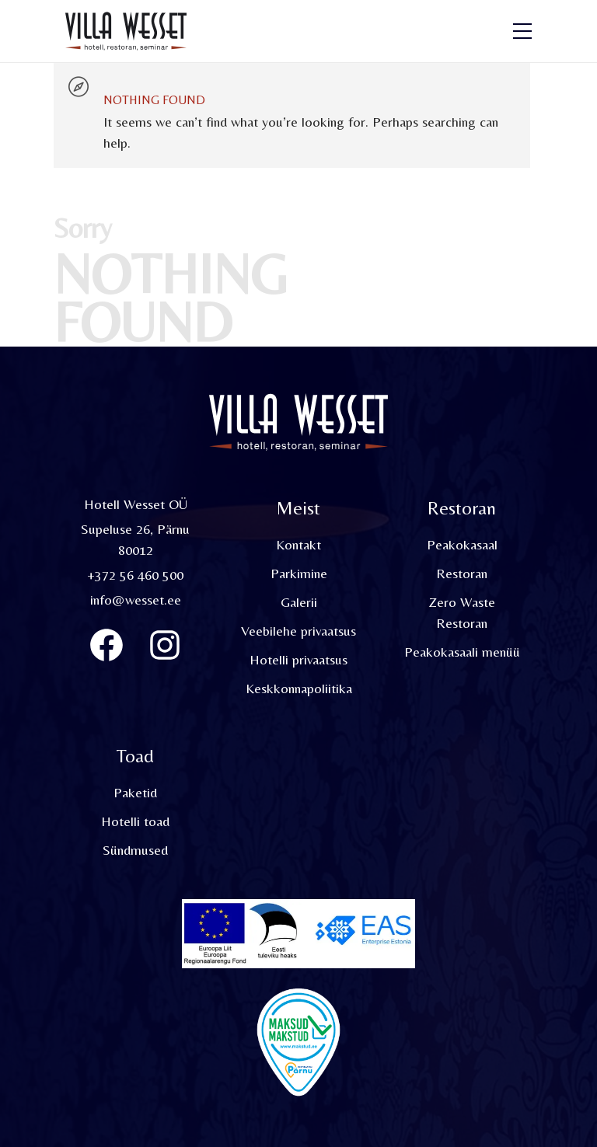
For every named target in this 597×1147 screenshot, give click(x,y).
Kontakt (298, 544)
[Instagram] (164, 645)
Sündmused (135, 850)
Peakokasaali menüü (462, 651)
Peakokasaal (462, 544)
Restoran (461, 573)
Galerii (299, 602)
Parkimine (299, 573)
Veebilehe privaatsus (298, 630)
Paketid (135, 792)
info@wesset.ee (135, 599)
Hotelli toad (135, 821)
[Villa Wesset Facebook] (106, 645)
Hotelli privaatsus (298, 659)
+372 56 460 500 (135, 575)
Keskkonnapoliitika (299, 688)
